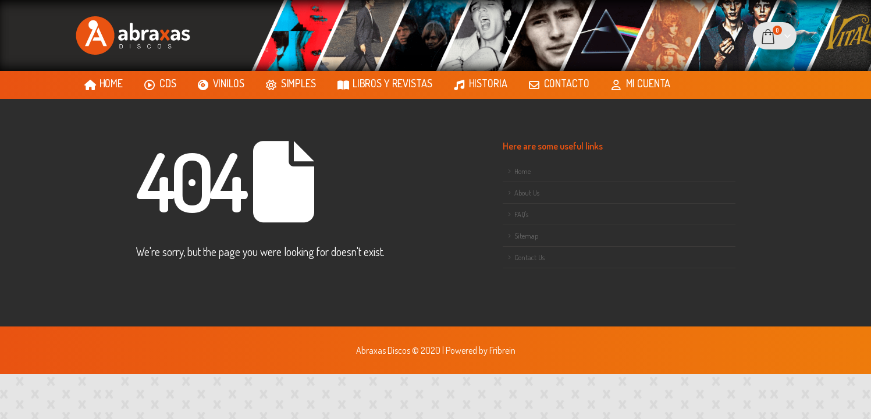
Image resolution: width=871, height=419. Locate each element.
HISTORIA (480, 83)
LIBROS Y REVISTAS (384, 83)
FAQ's (521, 214)
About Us (526, 192)
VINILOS (221, 83)
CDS (160, 83)
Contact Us (529, 257)
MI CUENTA (641, 83)
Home (522, 171)
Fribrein (502, 350)
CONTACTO (559, 83)
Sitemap (526, 235)
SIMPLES (291, 83)
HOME (103, 83)
